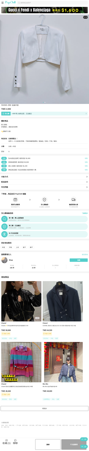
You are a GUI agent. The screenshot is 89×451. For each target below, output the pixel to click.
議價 (47, 444)
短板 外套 (11, 425)
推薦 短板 (51, 425)
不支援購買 (74, 444)
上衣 (17, 247)
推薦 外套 (6, 427)
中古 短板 (45, 425)
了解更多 (85, 213)
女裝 (9, 146)
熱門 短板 (38, 425)
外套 (14, 146)
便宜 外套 (65, 425)
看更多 (44, 408)
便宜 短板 (25, 425)
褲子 (31, 247)
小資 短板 (31, 425)
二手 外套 (58, 425)
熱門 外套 (78, 425)
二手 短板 (18, 425)
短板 (2, 425)
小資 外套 (71, 425)
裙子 (24, 247)
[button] (12, 267)
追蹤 (78, 260)
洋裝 (10, 247)
